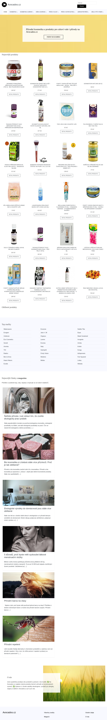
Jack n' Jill (7, 332)
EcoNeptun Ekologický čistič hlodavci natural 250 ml (40, 125)
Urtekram (60, 332)
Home (5, 12)
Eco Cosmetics (35, 336)
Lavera (59, 336)
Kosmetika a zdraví (26, 12)
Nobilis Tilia (60, 329)
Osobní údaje (89, 701)
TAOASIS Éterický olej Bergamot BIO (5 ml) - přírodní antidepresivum (14, 125)
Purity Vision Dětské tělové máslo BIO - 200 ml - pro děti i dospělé (67, 85)
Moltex (6, 353)
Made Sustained (9, 336)
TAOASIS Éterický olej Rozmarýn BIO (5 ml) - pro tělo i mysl (40, 249)
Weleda (86, 353)
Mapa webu (47, 709)
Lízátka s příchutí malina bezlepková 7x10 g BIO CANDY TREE (93, 249)
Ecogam (86, 329)
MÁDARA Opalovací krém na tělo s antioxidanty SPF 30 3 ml (67, 249)
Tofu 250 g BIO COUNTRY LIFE (67, 124)
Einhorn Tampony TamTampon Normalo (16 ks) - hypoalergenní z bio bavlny (40, 289)
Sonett (6, 339)
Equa (32, 332)
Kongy (6, 346)
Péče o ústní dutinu (67, 12)
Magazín (46, 705)
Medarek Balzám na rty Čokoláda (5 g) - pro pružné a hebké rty (66, 166)
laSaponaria (87, 346)
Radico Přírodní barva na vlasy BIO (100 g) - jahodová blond (14, 166)
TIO (58, 342)
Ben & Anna (8, 349)
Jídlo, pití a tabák (96, 12)
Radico (33, 346)
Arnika (59, 339)
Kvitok (32, 342)
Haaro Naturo (88, 349)
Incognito (86, 336)
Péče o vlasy (53, 12)
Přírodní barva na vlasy (15, 589)
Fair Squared (61, 349)
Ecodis (59, 353)
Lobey (32, 353)
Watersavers (8, 329)
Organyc (86, 332)
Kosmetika (13, 12)
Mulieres (33, 349)
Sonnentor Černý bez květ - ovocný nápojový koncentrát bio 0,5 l (40, 85)
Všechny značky (49, 701)
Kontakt (87, 709)
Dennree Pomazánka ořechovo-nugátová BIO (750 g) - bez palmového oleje (13, 85)
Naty (5, 342)
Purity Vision (61, 346)
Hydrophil (87, 342)
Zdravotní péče (83, 12)
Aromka (86, 339)
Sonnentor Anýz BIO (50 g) (93, 83)
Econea (33, 339)
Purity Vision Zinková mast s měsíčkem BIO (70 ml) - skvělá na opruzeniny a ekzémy (93, 207)
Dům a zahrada (40, 12)
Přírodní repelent (12, 633)
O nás (87, 705)
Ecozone (33, 329)
